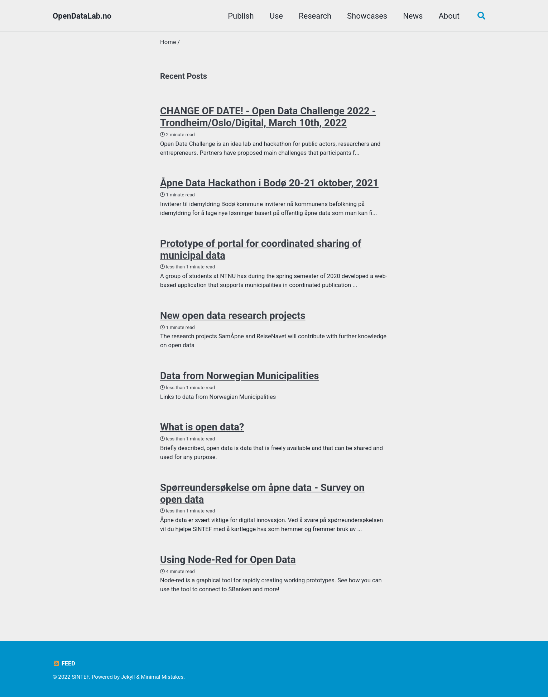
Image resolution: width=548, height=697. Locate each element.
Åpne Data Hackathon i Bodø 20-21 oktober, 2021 (269, 183)
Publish (241, 15)
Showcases (367, 15)
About (449, 15)
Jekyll (128, 677)
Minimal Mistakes (162, 677)
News (413, 15)
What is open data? (202, 427)
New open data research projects (233, 315)
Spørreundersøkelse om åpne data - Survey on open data (262, 493)
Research (315, 15)
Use (276, 15)
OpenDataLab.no (82, 15)
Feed (64, 663)
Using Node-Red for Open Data (228, 559)
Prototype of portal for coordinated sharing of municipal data (260, 249)
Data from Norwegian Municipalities (239, 376)
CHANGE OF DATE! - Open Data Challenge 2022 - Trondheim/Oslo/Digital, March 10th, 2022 (268, 117)
